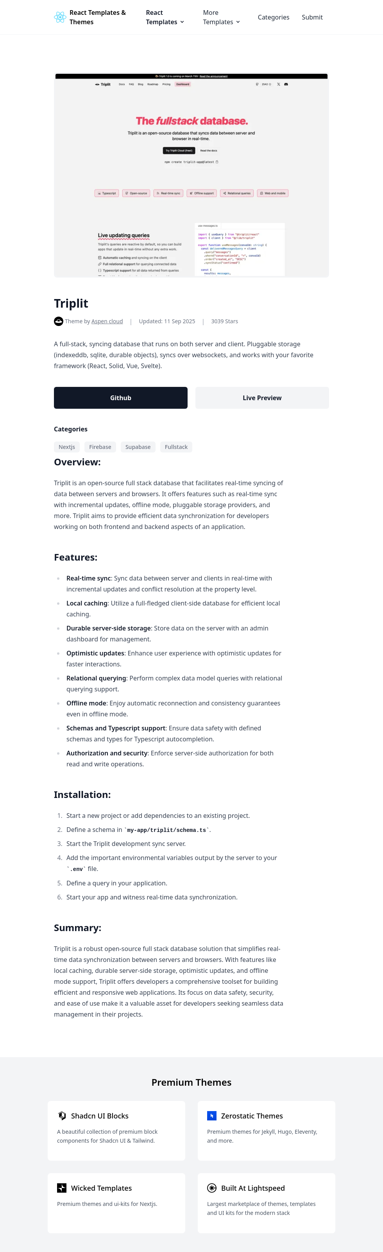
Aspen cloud (107, 321)
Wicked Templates (101, 1188)
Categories (274, 17)
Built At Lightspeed (253, 1188)
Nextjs (67, 447)
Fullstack (176, 447)
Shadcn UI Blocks (100, 1115)
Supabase (138, 447)
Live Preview (262, 398)
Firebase (100, 447)
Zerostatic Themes (252, 1115)
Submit (312, 17)
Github (120, 398)
